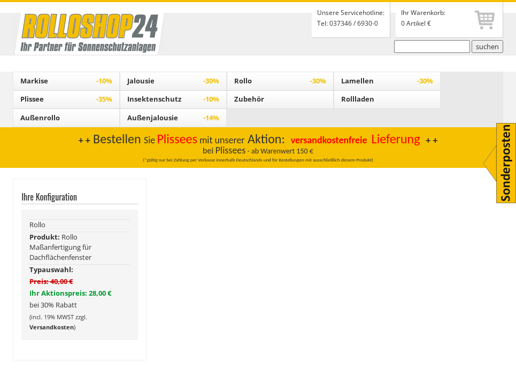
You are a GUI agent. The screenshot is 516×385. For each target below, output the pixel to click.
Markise (66, 81)
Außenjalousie (173, 117)
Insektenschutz (173, 99)
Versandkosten (51, 327)
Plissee (66, 99)
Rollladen (357, 99)
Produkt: (45, 237)
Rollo (280, 81)
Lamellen (387, 81)
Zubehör (249, 99)
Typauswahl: (51, 269)
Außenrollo (40, 117)
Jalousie (173, 81)
